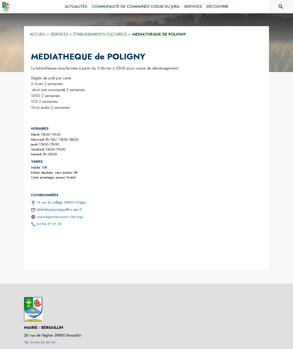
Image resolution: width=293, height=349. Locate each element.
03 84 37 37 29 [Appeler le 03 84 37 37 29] (49, 223)
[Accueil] (5, 6)
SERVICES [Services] (59, 34)
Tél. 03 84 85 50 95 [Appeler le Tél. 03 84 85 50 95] (39, 342)
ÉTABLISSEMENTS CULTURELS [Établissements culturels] (100, 34)
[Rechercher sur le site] (281, 7)
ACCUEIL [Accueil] (37, 34)
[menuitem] (76, 6)
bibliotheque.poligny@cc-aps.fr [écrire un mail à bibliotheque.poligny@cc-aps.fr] (59, 209)
